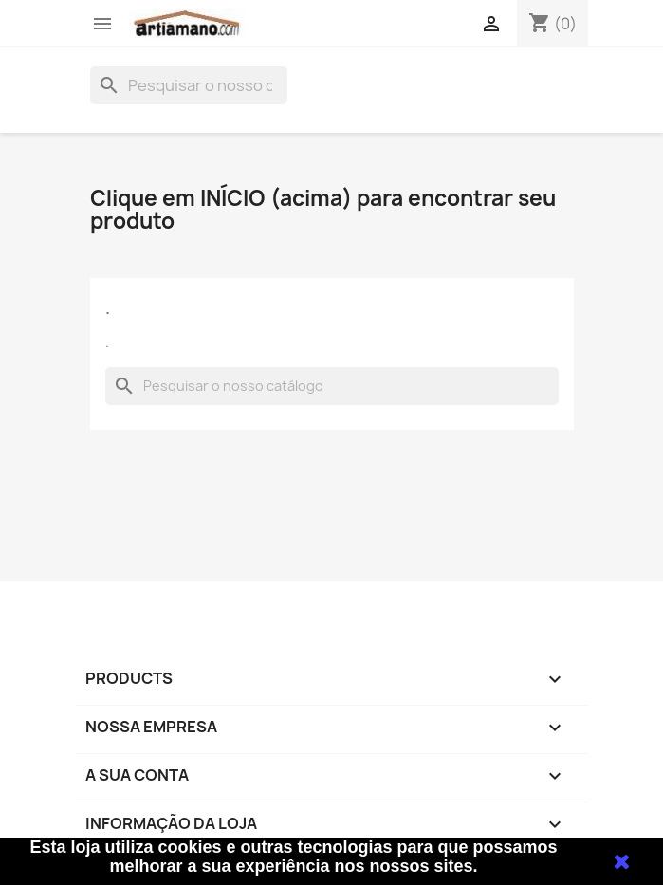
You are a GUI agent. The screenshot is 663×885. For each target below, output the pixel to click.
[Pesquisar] (188, 85)
